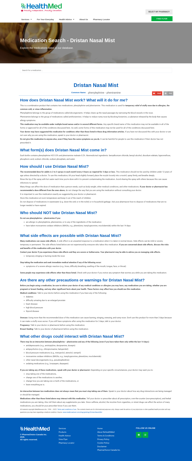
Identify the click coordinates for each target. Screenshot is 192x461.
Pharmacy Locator (101, 19)
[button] (157, 93)
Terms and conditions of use (66, 409)
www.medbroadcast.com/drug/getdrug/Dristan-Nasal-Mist (82, 412)
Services (26, 19)
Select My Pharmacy (159, 12)
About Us (83, 19)
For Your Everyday (45, 19)
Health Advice (66, 19)
